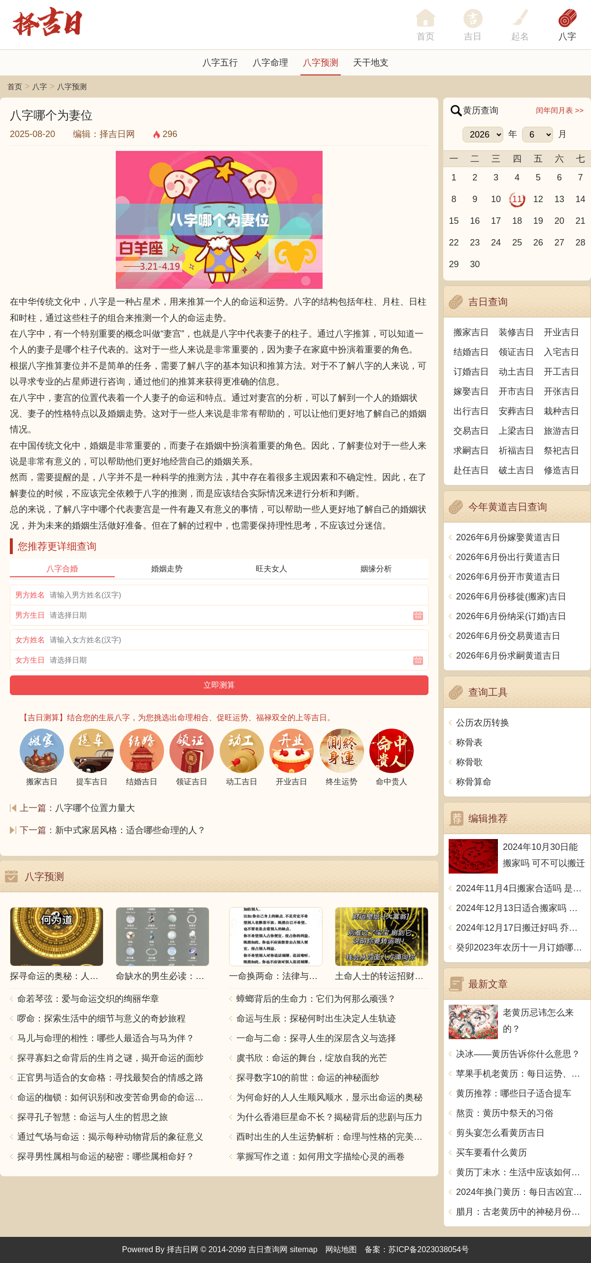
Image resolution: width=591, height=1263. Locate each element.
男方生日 (30, 615)
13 (559, 199)
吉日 (473, 36)
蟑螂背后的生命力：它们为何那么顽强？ (316, 999)
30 (475, 264)
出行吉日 (471, 411)
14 (581, 199)
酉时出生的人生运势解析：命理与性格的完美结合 (332, 1137)
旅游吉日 (561, 431)
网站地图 (341, 1249)
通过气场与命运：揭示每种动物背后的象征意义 (110, 1137)
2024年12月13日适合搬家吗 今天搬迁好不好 (521, 908)
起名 (520, 36)
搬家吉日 (471, 332)
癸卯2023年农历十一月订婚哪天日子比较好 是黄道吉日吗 (521, 947)
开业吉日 (561, 332)
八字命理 (270, 63)
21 (581, 221)
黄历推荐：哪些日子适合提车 (513, 1093)
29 (454, 264)
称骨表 (469, 742)
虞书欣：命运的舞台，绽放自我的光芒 (311, 1058)
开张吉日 (561, 391)
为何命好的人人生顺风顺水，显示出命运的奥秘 (329, 1097)
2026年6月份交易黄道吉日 (508, 636)
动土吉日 (516, 372)
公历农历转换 (482, 723)
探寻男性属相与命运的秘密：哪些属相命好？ (106, 1156)
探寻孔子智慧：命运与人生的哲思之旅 (92, 1117)
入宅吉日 (561, 352)
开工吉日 (561, 372)
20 (559, 221)
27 (559, 242)
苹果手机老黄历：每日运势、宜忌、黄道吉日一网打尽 (521, 1074)
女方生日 (30, 660)
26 (538, 242)
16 (475, 221)
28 (581, 242)
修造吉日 (561, 470)
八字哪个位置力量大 (95, 808)
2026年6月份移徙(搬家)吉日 (511, 596)
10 (496, 199)
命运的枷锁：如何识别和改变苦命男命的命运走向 (113, 1097)
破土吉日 (516, 470)
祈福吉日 (516, 451)
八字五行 (220, 63)
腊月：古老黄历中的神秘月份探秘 (521, 1212)
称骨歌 (469, 762)
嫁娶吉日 (471, 391)
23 (475, 242)
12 (538, 199)
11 (517, 199)
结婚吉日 (471, 352)
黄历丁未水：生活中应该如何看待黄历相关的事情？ (521, 1172)
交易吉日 (471, 431)
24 (496, 242)
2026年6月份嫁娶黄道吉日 (508, 537)
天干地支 (371, 63)
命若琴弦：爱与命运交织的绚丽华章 (88, 999)
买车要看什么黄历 (491, 1153)
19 (538, 221)
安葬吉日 (516, 411)
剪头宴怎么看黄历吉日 (500, 1133)
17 (496, 221)
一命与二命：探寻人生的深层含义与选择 (316, 1038)
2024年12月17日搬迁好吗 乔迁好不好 (521, 928)
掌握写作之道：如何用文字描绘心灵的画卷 (320, 1156)
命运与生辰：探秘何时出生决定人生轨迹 (316, 1018)
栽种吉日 (561, 411)
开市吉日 (516, 391)
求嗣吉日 (471, 451)
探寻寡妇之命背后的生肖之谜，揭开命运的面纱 (110, 1058)
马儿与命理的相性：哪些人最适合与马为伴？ (106, 1038)
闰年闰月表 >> (560, 110)
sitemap (304, 1249)
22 (454, 242)
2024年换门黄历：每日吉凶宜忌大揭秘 (521, 1192)
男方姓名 (30, 595)
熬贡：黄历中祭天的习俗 (505, 1113)
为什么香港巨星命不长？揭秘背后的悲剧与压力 (329, 1117)
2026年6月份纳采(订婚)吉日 (511, 616)
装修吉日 (516, 332)
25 (517, 242)
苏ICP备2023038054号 (429, 1249)
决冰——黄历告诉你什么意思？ (518, 1054)
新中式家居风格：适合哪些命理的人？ (130, 830)
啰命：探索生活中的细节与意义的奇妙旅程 (101, 1018)
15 (454, 221)
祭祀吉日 (561, 451)
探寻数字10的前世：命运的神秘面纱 (307, 1078)
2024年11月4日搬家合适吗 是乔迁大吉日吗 (521, 888)
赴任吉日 (471, 470)
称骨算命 (474, 782)
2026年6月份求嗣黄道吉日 (508, 656)
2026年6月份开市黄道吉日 (508, 577)
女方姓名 (30, 639)
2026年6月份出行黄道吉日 (508, 557)
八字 (567, 36)
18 (517, 221)
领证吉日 (516, 352)
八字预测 (320, 63)
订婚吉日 (471, 372)
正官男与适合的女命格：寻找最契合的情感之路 (110, 1078)
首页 (14, 86)
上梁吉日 (516, 431)
